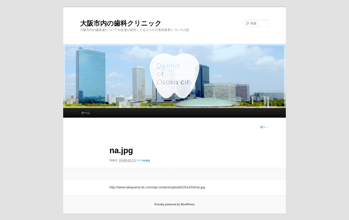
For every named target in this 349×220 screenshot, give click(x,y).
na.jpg (146, 160)
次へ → (264, 127)
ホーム (85, 112)
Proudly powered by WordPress (174, 204)
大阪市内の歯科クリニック (121, 23)
